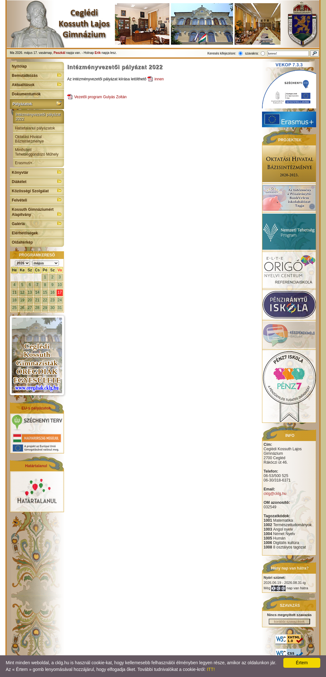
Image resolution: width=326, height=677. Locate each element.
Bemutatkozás (37, 75)
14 (37, 292)
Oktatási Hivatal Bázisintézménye (29, 139)
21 (37, 300)
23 (52, 300)
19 (22, 300)
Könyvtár (37, 172)
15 (45, 292)
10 (60, 285)
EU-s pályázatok (36, 408)
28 (37, 307)
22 (45, 300)
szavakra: (252, 53)
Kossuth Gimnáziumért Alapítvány (37, 212)
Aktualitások (37, 84)
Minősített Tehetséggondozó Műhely (37, 152)
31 (60, 307)
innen (159, 79)
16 (52, 292)
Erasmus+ (23, 163)
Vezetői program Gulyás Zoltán (100, 97)
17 (60, 292)
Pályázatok (36, 103)
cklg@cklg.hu (275, 493)
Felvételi (37, 199)
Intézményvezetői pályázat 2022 (38, 116)
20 (30, 300)
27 (30, 307)
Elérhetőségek (25, 233)
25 (14, 307)
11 (14, 292)
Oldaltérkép (22, 242)
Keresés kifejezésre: (222, 53)
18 (14, 300)
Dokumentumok (26, 94)
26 (22, 307)
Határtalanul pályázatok (35, 128)
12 (22, 292)
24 (60, 300)
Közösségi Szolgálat (37, 190)
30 (52, 307)
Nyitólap (19, 66)
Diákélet (37, 181)
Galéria (37, 223)
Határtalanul (36, 466)
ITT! (211, 669)
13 (30, 292)
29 (45, 307)
